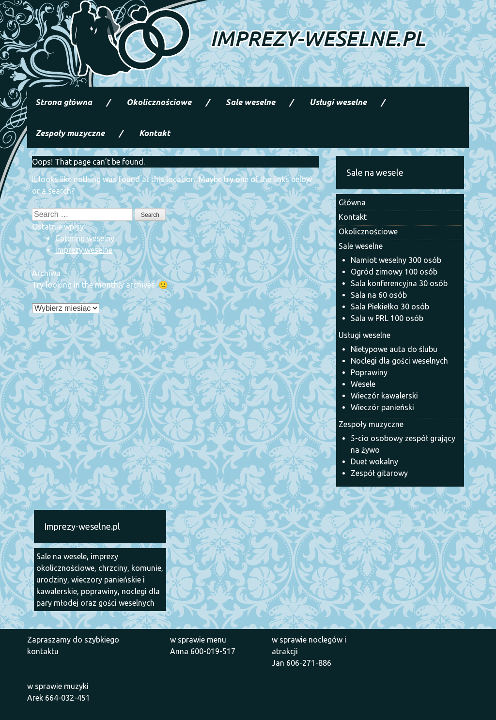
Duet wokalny (374, 461)
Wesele (363, 384)
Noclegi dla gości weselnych (399, 360)
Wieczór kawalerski (384, 395)
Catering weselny (84, 238)
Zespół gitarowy (379, 473)
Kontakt (154, 133)
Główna (352, 202)
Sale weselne (250, 102)
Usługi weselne (338, 102)
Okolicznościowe (158, 102)
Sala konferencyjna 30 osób (399, 283)
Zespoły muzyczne (70, 133)
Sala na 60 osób (379, 295)
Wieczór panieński (382, 407)
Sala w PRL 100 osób (387, 318)
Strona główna (63, 102)
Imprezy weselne (83, 249)
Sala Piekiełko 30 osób (390, 306)
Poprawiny (369, 372)
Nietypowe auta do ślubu (394, 349)
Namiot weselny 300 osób (396, 260)
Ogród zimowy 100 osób (394, 271)
